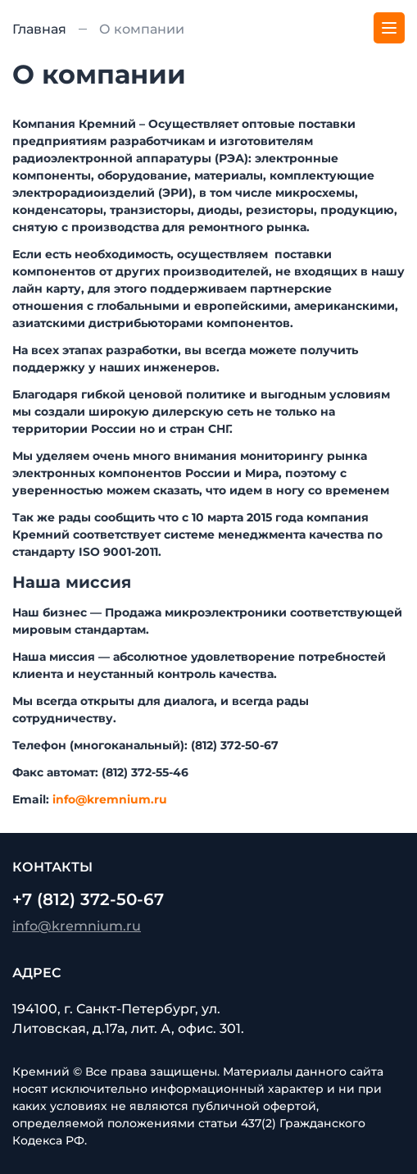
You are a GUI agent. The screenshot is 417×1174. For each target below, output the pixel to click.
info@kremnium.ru (109, 799)
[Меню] (389, 27)
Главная (39, 29)
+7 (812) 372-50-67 (88, 899)
